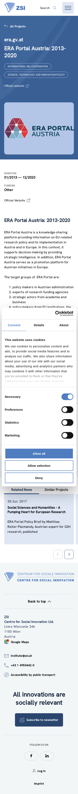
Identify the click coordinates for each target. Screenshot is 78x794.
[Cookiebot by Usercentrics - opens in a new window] (55, 313)
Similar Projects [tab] (56, 490)
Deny (39, 477)
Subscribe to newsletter (39, 720)
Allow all (39, 453)
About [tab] (63, 325)
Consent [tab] (14, 325)
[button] (69, 554)
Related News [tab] (21, 490)
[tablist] (39, 524)
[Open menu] (68, 8)
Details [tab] (39, 325)
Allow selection (39, 465)
